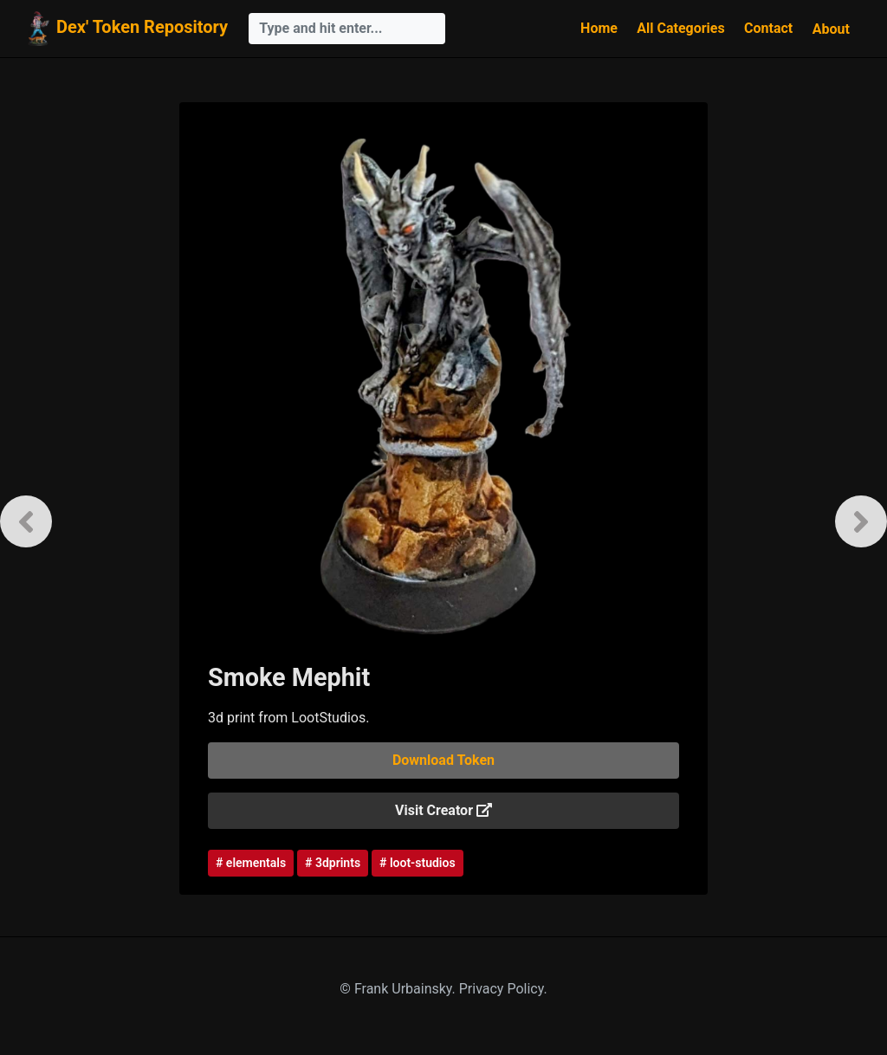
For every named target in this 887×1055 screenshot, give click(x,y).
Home (599, 28)
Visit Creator (443, 810)
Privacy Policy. (503, 989)
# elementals (251, 863)
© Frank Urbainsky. (399, 989)
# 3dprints (332, 863)
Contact (768, 28)
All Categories (680, 28)
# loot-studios (417, 863)
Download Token (443, 760)
